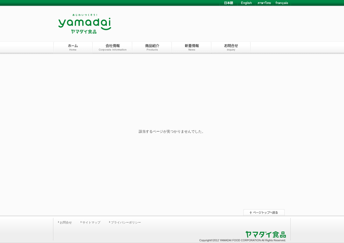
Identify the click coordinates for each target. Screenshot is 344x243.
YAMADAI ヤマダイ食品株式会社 (84, 19)
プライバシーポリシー (126, 222)
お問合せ (66, 222)
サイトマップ (91, 222)
